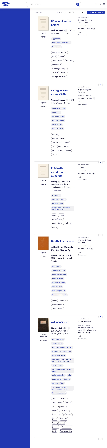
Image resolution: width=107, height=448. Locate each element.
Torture (68, 150)
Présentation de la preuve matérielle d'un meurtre (61, 360)
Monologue (56, 267)
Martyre (55, 134)
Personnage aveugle (59, 295)
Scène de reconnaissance (61, 43)
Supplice (55, 154)
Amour (61, 57)
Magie (54, 431)
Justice (54, 419)
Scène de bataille (58, 375)
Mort (54, 57)
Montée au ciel (57, 129)
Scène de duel (57, 343)
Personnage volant (59, 393)
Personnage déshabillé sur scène (61, 370)
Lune (54, 415)
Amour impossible (58, 407)
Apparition (56, 39)
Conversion (64, 411)
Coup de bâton (57, 204)
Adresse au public (58, 108)
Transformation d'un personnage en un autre (60, 388)
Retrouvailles (66, 427)
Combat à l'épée (58, 339)
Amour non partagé (59, 399)
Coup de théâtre (58, 120)
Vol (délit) (63, 419)
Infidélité (69, 61)
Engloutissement (58, 116)
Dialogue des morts (59, 77)
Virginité (55, 142)
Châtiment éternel (58, 138)
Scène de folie (57, 365)
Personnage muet (58, 291)
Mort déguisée (57, 219)
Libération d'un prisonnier (61, 351)
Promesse (65, 142)
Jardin (54, 300)
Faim (54, 215)
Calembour (56, 196)
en (100, 4)
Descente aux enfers (59, 52)
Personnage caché (58, 200)
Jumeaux (55, 427)
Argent (61, 215)
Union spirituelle (58, 305)
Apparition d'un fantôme (61, 379)
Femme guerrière (66, 431)
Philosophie (56, 65)
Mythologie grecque (59, 69)
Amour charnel (57, 61)
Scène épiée (56, 47)
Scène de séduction (59, 275)
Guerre (54, 411)
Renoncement (57, 150)
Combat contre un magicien (62, 347)
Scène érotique (57, 279)
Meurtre (68, 415)
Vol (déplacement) (58, 423)
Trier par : (60, 12)
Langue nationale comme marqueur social (61, 208)
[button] (104, 4)
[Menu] (66, 30)
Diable (68, 223)
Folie (60, 415)
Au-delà (55, 73)
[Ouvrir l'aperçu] (100, 85)
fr (96, 4)
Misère (54, 227)
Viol (53, 146)
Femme (63, 73)
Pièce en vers (57, 125)
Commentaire (57, 287)
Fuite (69, 375)
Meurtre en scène (58, 283)
